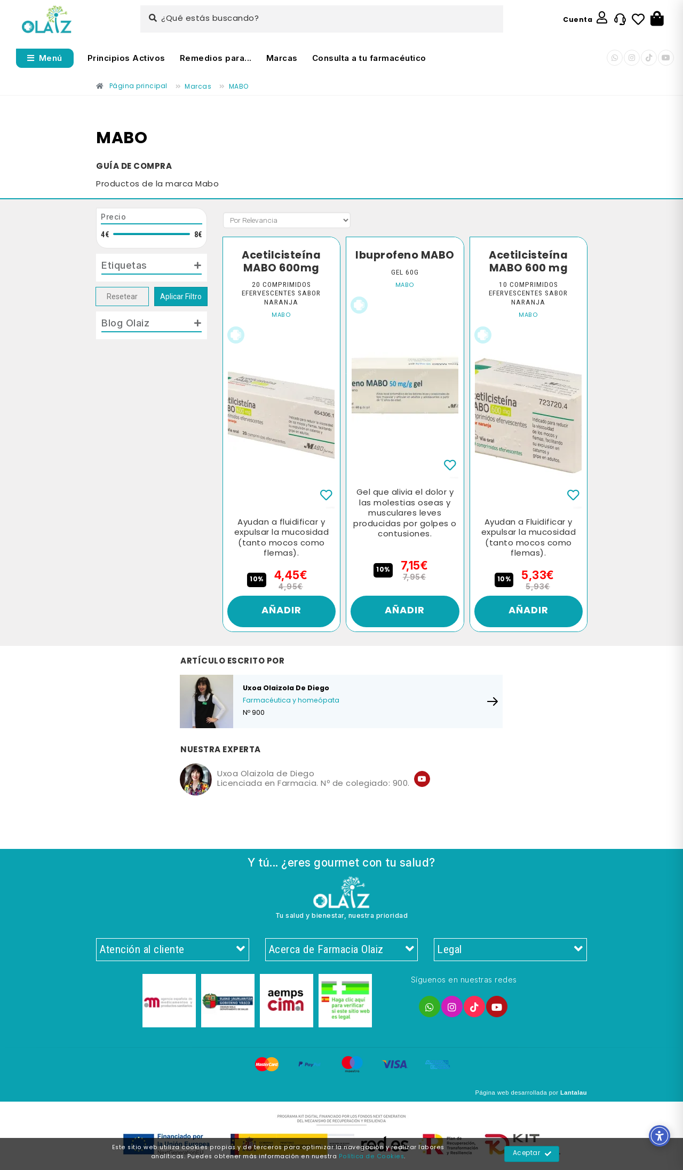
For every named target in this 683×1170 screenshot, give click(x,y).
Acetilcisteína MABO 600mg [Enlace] (281, 262)
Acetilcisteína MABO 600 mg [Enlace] (528, 262)
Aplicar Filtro (181, 296)
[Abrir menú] (45, 58)
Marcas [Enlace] (282, 58)
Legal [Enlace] (510, 949)
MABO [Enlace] (281, 315)
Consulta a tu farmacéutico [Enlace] (369, 58)
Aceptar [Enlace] (532, 1153)
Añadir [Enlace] (281, 611)
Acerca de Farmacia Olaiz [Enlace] (341, 949)
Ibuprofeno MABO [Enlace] (405, 256)
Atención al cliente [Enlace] (172, 949)
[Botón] (657, 19)
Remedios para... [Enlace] (216, 58)
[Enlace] (47, 19)
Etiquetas (124, 265)
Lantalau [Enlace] (573, 1092)
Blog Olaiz (125, 323)
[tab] (151, 267)
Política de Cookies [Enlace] (371, 1156)
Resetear (122, 296)
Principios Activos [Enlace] (126, 58)
